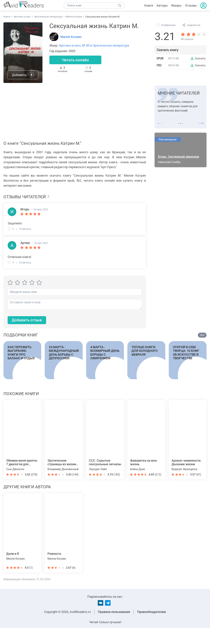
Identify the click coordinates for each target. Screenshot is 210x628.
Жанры (176, 5)
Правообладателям (151, 612)
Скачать (200, 58)
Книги (148, 5)
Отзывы (191, 5)
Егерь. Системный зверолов (178, 156)
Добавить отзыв (27, 320)
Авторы (162, 5)
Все (202, 335)
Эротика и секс (70, 45)
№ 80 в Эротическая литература (105, 45)
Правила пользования (114, 612)
